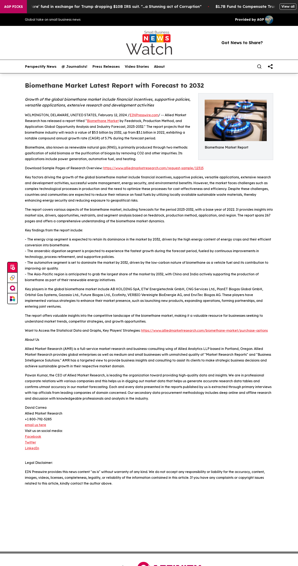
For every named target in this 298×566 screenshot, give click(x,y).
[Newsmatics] (12, 298)
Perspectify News (40, 66)
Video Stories (137, 66)
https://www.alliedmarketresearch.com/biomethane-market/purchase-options (204, 330)
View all (287, 6)
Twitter (30, 442)
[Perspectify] (12, 278)
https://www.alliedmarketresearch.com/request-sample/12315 (153, 168)
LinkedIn (32, 448)
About (159, 66)
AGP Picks (13, 7)
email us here (35, 425)
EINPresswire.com (144, 115)
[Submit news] (12, 267)
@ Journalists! (74, 66)
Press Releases (106, 66)
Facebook (33, 436)
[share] (270, 66)
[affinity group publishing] (12, 288)
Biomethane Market (103, 121)
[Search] (259, 66)
